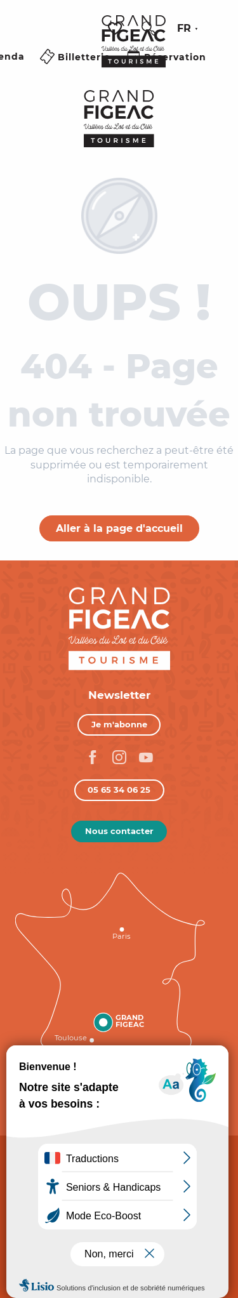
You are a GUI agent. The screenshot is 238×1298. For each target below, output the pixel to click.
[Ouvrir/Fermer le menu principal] (76, 71)
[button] (148, 29)
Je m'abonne (119, 724)
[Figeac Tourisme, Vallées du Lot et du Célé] (119, 118)
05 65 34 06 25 (119, 790)
